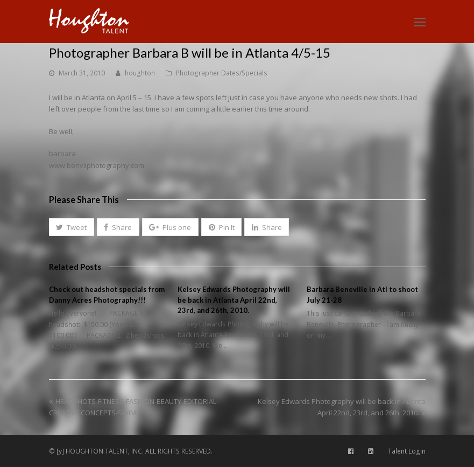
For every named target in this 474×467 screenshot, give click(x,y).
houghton (140, 73)
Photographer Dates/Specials (221, 73)
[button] (71, 227)
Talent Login (407, 451)
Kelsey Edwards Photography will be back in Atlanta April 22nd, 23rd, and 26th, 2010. (234, 300)
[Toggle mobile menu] (420, 21)
